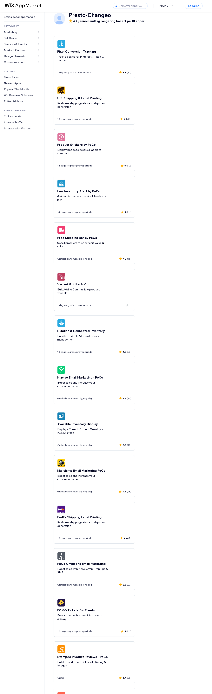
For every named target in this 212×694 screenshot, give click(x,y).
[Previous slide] (57, 657)
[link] (22, 17)
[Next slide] (199, 657)
